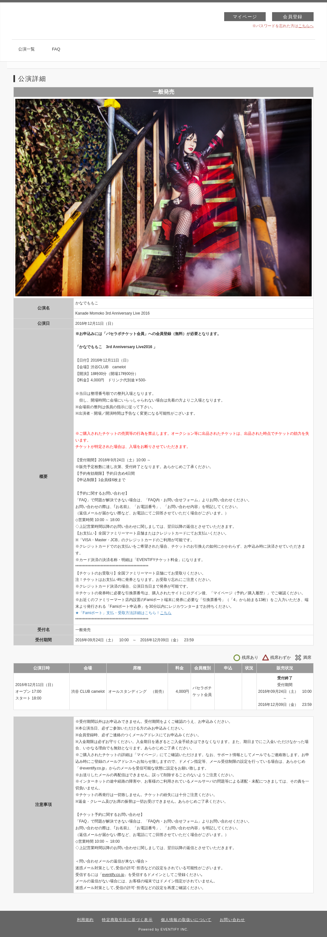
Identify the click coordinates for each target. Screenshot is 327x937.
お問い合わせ (232, 919)
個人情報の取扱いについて (186, 919)
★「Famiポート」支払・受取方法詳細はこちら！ (123, 613)
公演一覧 (26, 49)
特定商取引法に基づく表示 (127, 919)
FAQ (56, 49)
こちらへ (306, 26)
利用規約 (85, 919)
